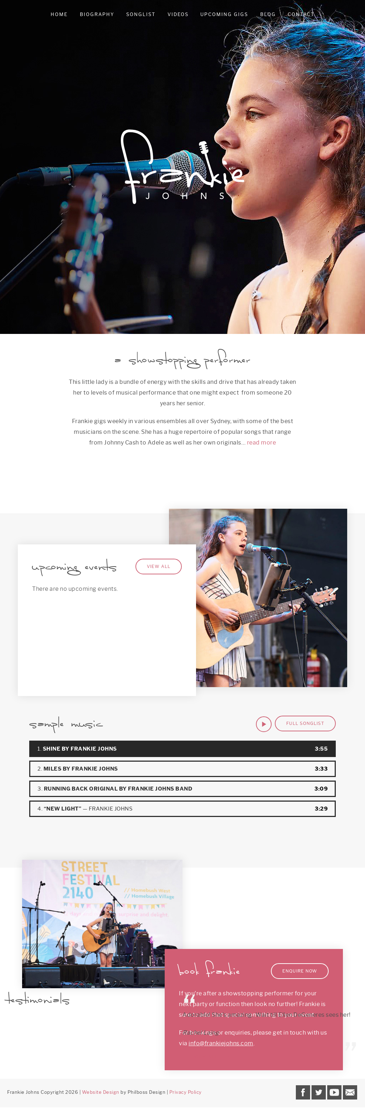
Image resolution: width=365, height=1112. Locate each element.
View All (158, 566)
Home (59, 14)
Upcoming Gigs (224, 14)
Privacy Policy (185, 1092)
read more (261, 442)
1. (77, 749)
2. (77, 769)
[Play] (264, 724)
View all (205, 1056)
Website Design (100, 1092)
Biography (97, 14)
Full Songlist (305, 723)
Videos (178, 14)
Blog (268, 14)
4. (85, 809)
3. (114, 789)
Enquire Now (299, 971)
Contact (301, 14)
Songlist (140, 14)
